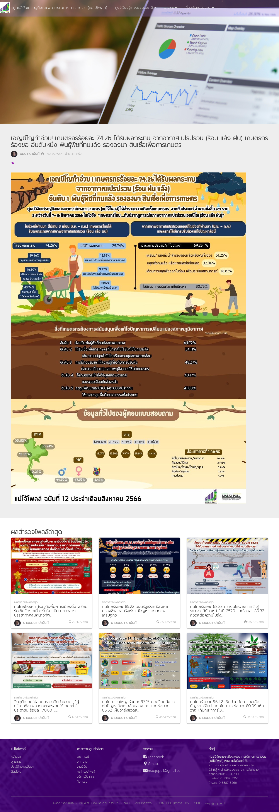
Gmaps (151, 763)
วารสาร (170, 7)
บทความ (82, 762)
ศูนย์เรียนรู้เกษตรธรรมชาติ (135, 7)
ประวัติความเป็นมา (22, 767)
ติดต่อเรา (16, 772)
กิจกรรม (82, 782)
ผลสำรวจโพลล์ (86, 772)
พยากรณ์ (83, 757)
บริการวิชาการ (86, 777)
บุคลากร (16, 762)
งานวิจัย (82, 767)
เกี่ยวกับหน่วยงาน (199, 7)
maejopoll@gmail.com (163, 770)
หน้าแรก (16, 757)
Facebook (153, 757)
